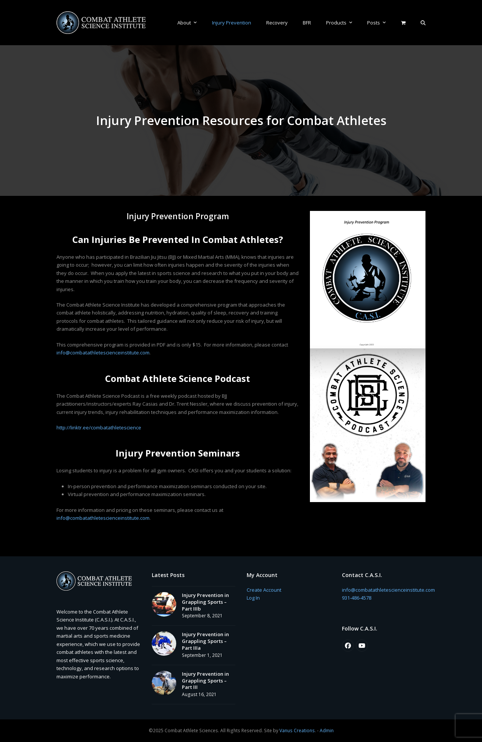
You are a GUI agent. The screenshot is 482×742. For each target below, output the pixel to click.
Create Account (264, 589)
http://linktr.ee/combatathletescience (98, 427)
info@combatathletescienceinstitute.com (102, 352)
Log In (253, 597)
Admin (327, 730)
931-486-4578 (356, 597)
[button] (423, 22)
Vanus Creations (297, 730)
